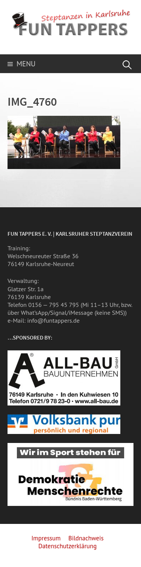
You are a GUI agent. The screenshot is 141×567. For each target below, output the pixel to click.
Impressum (46, 538)
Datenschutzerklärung (67, 546)
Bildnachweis (86, 538)
